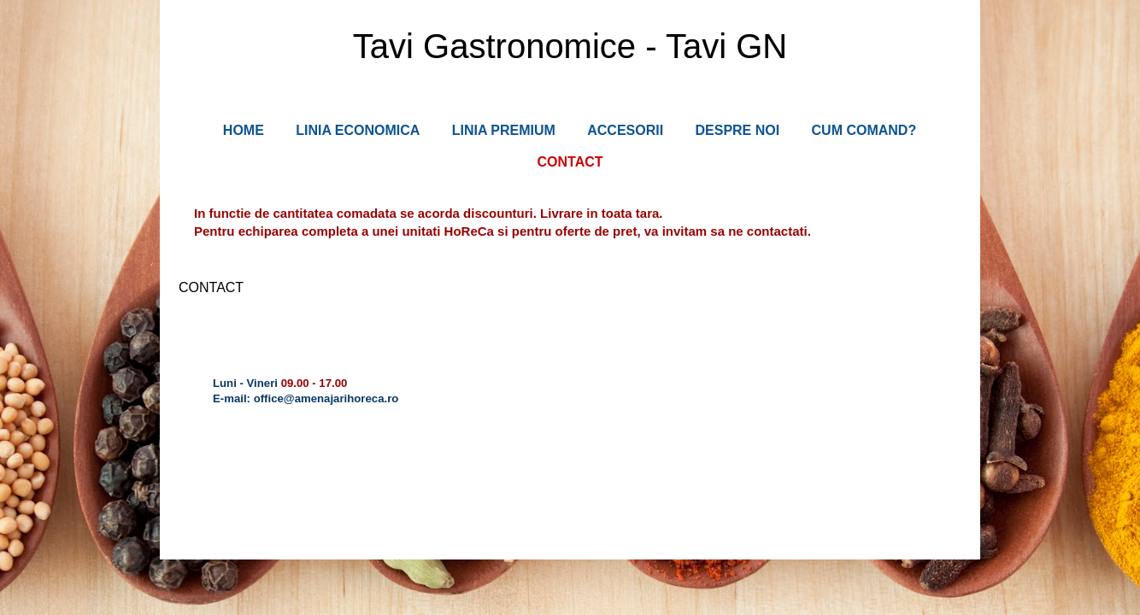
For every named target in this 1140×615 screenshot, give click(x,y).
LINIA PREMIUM (503, 130)
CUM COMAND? (864, 130)
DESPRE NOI (737, 130)
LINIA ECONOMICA (358, 130)
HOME (243, 130)
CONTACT (569, 162)
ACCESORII (625, 130)
